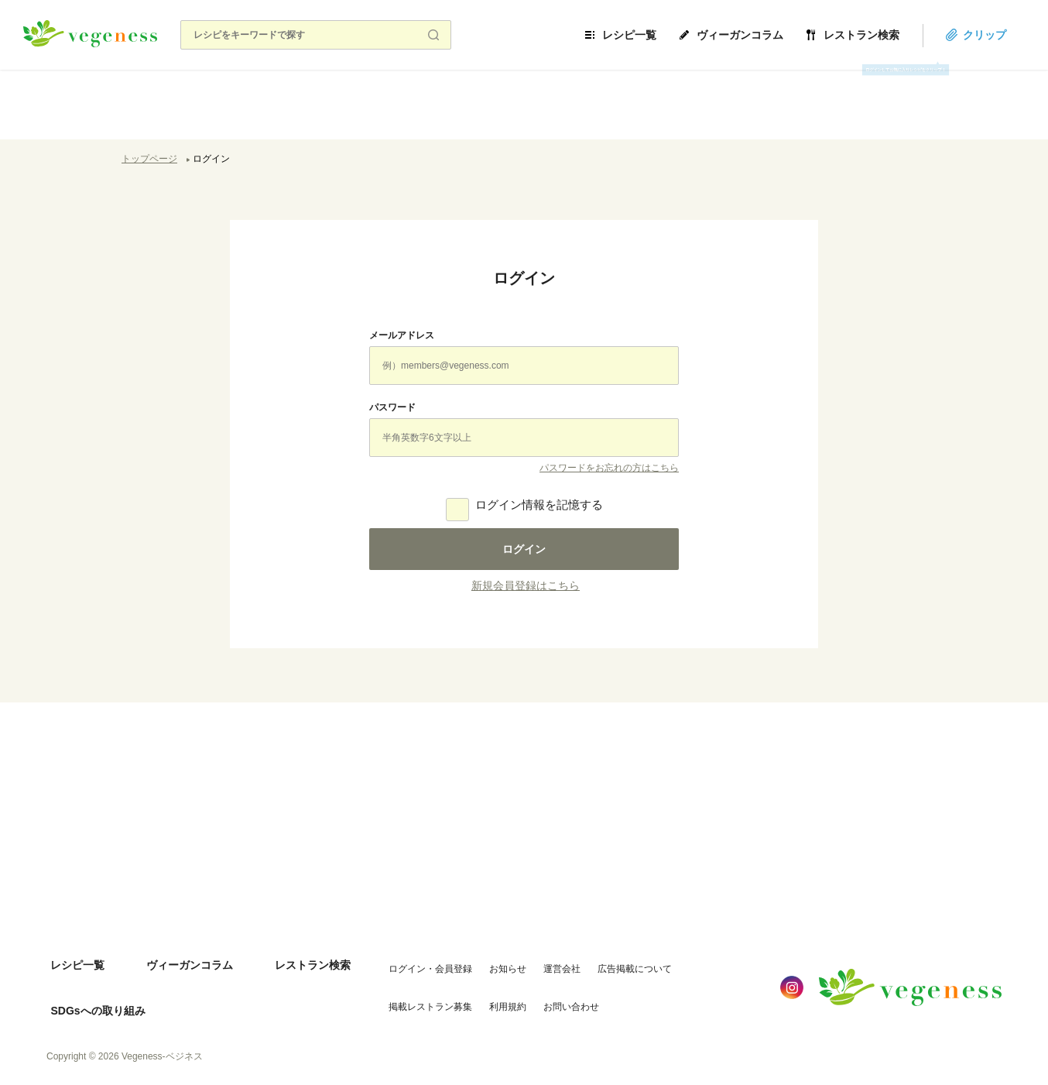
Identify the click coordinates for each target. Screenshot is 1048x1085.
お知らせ (490, 959)
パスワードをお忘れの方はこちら (609, 467)
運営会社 (544, 959)
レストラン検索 (880, 35)
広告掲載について (618, 959)
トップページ (149, 158)
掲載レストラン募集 (413, 990)
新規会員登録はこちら (525, 585)
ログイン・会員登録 (413, 959)
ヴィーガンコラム (758, 35)
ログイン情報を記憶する (539, 504)
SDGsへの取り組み (93, 991)
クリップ (1003, 35)
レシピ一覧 (648, 35)
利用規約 (490, 990)
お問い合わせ (554, 990)
